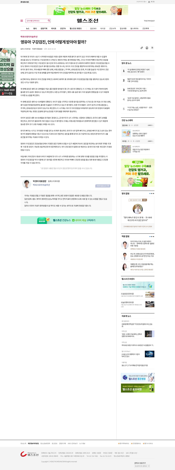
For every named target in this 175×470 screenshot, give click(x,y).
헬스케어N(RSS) (124, 443)
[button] (151, 193)
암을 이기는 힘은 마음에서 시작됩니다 (141, 150)
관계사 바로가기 (140, 463)
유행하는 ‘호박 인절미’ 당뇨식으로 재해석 (140, 134)
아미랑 (102, 28)
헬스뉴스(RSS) (149, 443)
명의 (35, 28)
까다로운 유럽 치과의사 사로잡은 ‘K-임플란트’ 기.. (138, 345)
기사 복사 (142, 48)
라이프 (53, 28)
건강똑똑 (145, 28)
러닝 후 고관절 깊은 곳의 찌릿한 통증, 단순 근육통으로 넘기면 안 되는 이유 (142, 255)
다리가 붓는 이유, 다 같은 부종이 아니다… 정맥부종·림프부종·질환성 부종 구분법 (142, 243)
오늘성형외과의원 (127, 302)
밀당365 (93, 28)
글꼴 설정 (152, 48)
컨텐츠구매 (62, 443)
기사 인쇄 (147, 48)
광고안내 (54, 443)
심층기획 (44, 28)
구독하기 (150, 125)
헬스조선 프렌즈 (76, 28)
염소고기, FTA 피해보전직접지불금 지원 (135, 365)
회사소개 (23, 443)
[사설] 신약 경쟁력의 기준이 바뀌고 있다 (131, 355)
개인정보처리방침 (33, 443)
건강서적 (112, 28)
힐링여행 (123, 28)
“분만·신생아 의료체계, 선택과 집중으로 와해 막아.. (132, 335)
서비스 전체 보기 (73, 443)
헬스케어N (134, 28)
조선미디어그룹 (141, 1)
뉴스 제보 (82, 443)
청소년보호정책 (45, 443)
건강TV (63, 28)
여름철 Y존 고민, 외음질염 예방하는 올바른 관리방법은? (141, 265)
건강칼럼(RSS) (137, 443)
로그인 (152, 1)
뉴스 (27, 28)
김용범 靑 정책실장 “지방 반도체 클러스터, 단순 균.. (137, 325)
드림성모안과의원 (127, 293)
